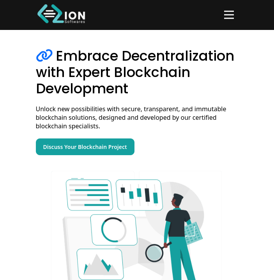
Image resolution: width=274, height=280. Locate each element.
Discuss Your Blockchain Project (85, 146)
